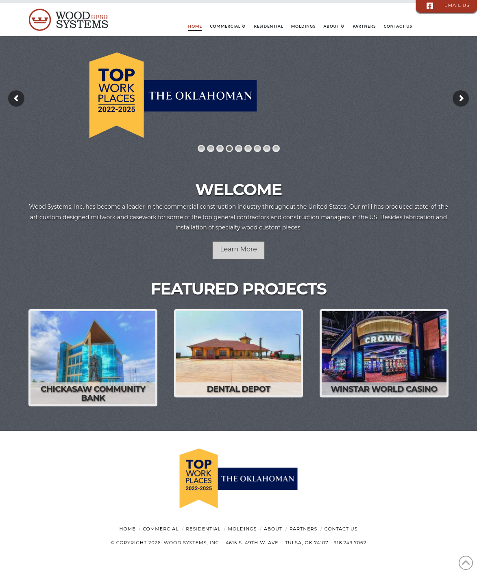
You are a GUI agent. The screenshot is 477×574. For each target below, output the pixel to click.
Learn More (238, 249)
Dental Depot (238, 389)
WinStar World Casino (384, 389)
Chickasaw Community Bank (93, 393)
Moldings (242, 529)
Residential (203, 529)
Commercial (161, 529)
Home (128, 529)
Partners (303, 529)
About (273, 529)
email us (457, 5)
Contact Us (341, 529)
